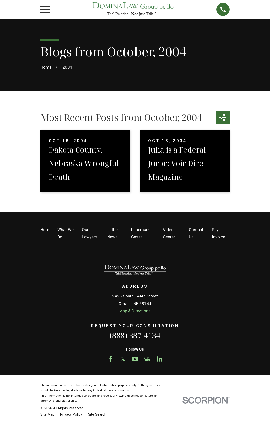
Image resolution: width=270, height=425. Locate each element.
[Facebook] (111, 359)
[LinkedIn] (159, 359)
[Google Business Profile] (147, 359)
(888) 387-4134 (135, 335)
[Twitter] (123, 359)
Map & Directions (134, 310)
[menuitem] (47, 414)
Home (45, 229)
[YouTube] (135, 359)
